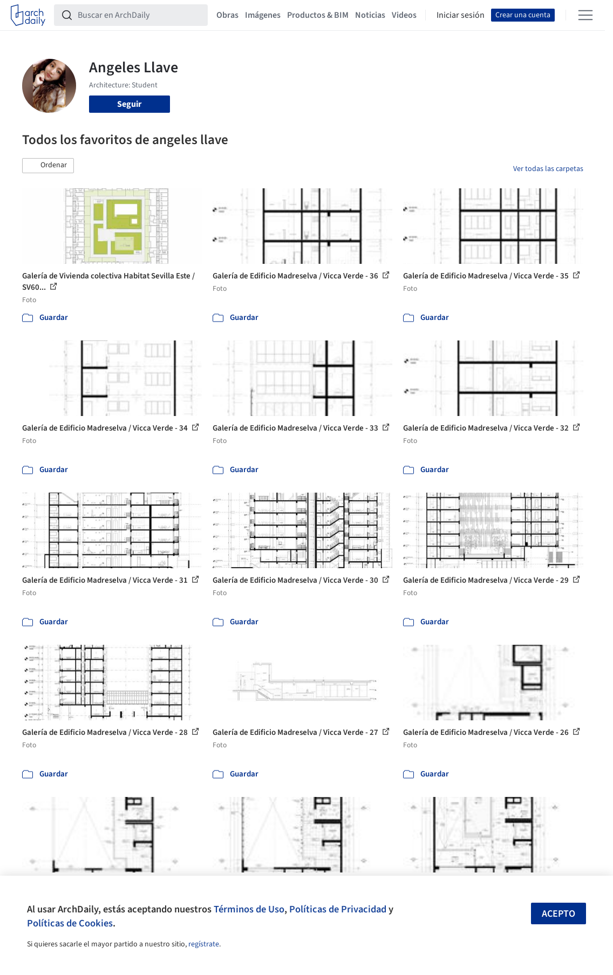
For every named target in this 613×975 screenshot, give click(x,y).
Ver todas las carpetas (548, 169)
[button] (48, 165)
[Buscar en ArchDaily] (139, 15)
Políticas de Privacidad (337, 909)
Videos (404, 15)
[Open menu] (585, 15)
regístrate (203, 944)
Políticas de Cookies (70, 923)
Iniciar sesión (461, 15)
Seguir (129, 104)
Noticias (370, 15)
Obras (227, 15)
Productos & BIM (318, 15)
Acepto (558, 914)
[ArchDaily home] (28, 15)
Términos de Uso (249, 909)
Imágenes (263, 15)
